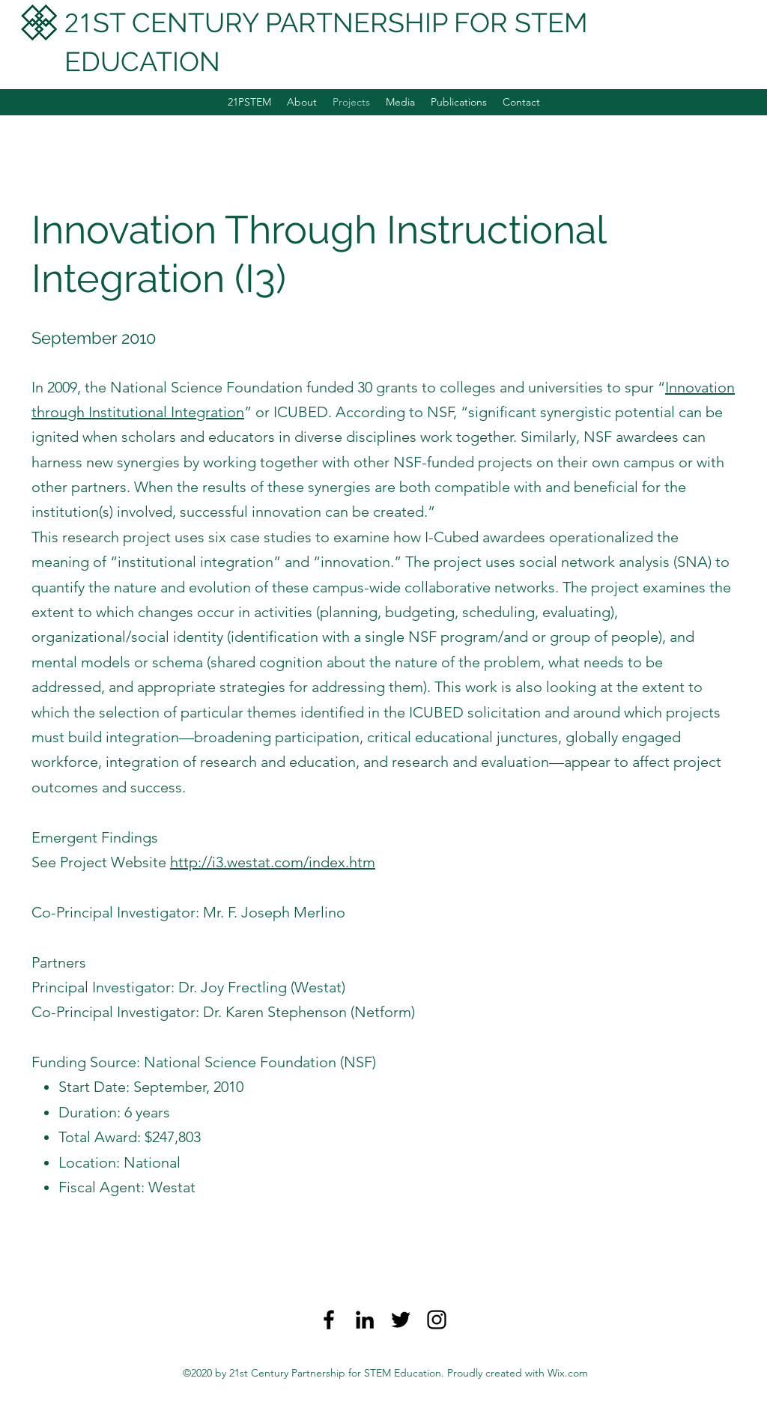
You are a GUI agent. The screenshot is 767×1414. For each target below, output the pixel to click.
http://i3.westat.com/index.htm (272, 862)
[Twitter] (400, 1319)
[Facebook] (329, 1319)
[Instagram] (436, 1319)
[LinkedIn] (365, 1319)
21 (78, 23)
